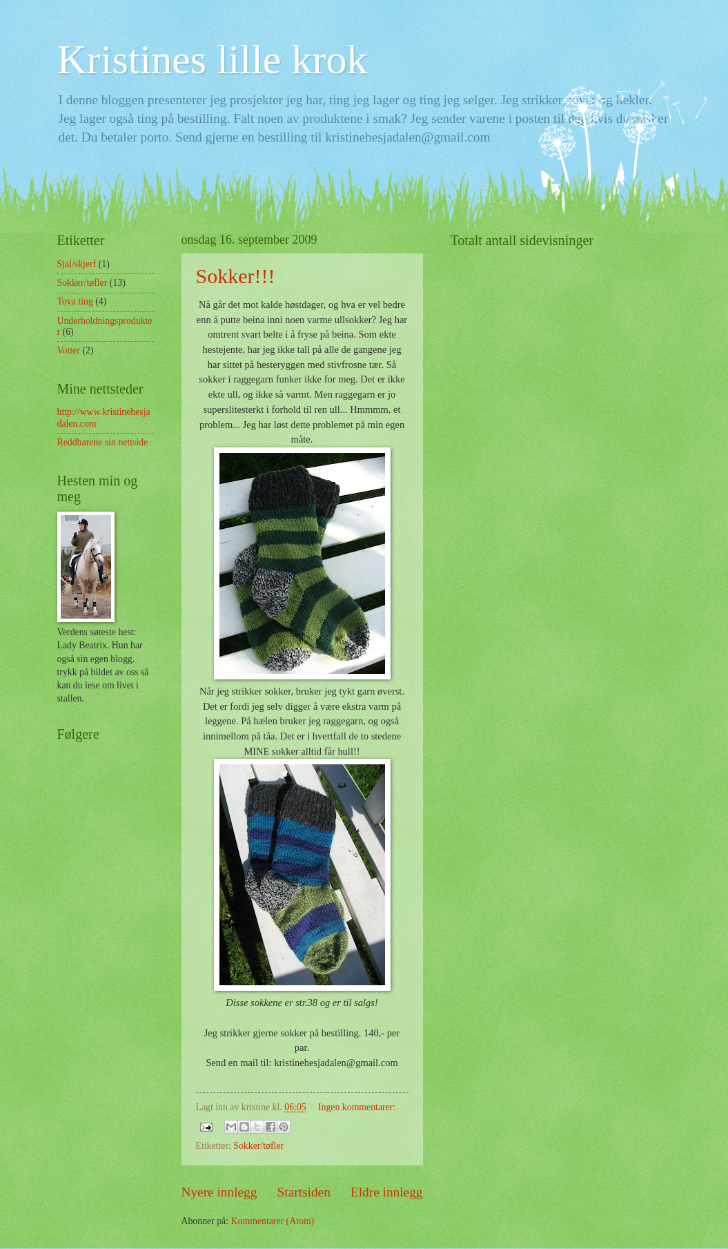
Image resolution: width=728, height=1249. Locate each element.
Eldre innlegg (387, 1192)
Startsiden (304, 1192)
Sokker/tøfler (258, 1146)
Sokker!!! (235, 275)
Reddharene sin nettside (102, 442)
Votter (68, 350)
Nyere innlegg (219, 1192)
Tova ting (75, 301)
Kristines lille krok (212, 59)
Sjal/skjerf (77, 264)
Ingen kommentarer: (356, 1107)
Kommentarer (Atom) (273, 1221)
